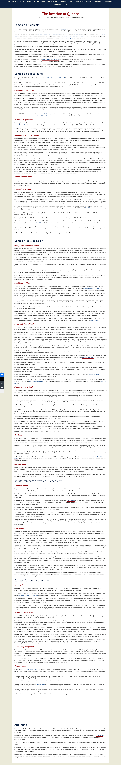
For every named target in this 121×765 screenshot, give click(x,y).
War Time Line (108, 3)
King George (99, 735)
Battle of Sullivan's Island (36, 381)
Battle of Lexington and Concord (56, 78)
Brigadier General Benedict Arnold (73, 36)
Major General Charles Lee (96, 374)
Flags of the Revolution (76, 3)
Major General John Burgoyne (50, 59)
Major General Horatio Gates (29, 669)
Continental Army (39, 3)
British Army (63, 3)
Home (8, 3)
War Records (58, 6)
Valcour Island (41, 684)
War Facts (89, 3)
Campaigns (29, 3)
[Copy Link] (2, 383)
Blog (65, 6)
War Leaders (97, 3)
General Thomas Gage (20, 125)
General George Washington (45, 116)
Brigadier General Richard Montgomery (49, 34)
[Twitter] (2, 379)
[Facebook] (2, 375)
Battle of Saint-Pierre (88, 357)
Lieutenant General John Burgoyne (28, 595)
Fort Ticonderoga (27, 85)
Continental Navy (52, 3)
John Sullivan (71, 500)
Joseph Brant (88, 208)
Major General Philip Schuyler (44, 114)
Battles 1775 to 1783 (18, 3)
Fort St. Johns (77, 34)
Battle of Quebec (69, 38)
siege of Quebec (94, 320)
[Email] (2, 387)
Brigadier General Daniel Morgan (92, 288)
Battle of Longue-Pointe (48, 226)
